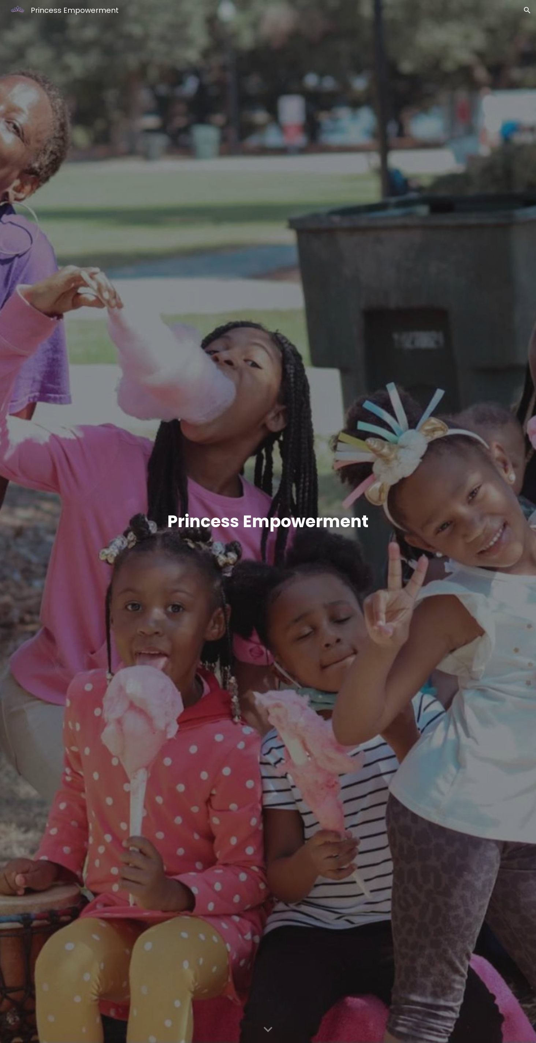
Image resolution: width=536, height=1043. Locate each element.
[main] (268, 521)
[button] (527, 10)
